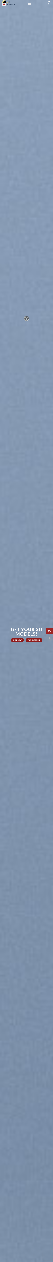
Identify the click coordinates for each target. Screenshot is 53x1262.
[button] (29, 3)
